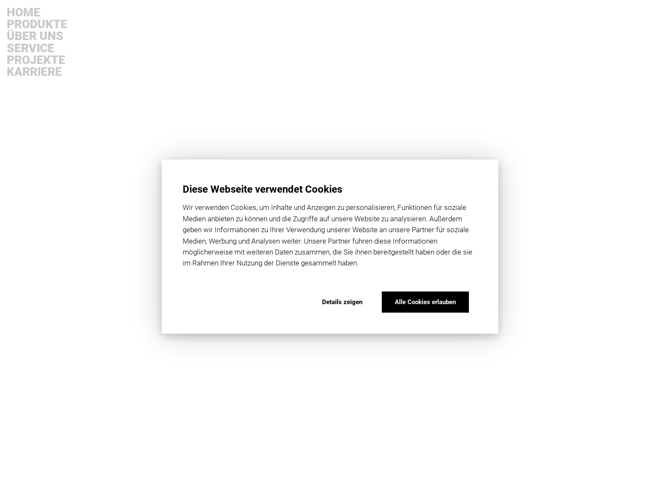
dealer (110, 64)
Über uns (35, 36)
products (113, 54)
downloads (26, 458)
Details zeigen (342, 302)
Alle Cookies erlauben (425, 302)
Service (30, 48)
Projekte (36, 60)
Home (23, 13)
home (109, 44)
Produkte (37, 24)
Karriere (34, 72)
